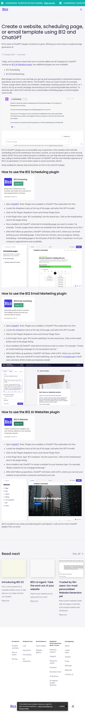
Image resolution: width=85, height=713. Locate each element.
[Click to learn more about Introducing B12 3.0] (14, 568)
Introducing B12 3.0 (13, 582)
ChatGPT (15, 204)
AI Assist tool (69, 356)
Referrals (68, 670)
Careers (68, 657)
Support (53, 656)
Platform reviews (53, 651)
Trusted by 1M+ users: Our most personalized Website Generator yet (70, 589)
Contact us (69, 674)
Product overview (15, 647)
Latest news (67, 651)
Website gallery (39, 651)
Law (24, 646)
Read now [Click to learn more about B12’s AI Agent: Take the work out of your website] (34, 601)
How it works (14, 653)
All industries (26, 660)
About (67, 646)
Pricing (14, 659)
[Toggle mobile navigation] (81, 9)
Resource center (53, 662)
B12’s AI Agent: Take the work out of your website (42, 586)
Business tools (55, 672)
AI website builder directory (54, 683)
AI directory (54, 676)
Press (67, 661)
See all (78, 553)
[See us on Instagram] (73, 706)
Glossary (53, 667)
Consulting (27, 655)
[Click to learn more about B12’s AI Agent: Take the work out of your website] (42, 568)
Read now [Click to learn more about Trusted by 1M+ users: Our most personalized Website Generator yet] (63, 615)
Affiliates (68, 666)
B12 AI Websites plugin (22, 64)
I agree (62, 706)
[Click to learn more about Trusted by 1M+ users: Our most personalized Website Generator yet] (71, 568)
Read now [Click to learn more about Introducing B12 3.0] (5, 601)
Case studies (41, 646)
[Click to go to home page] (11, 9)
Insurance (26, 650)
